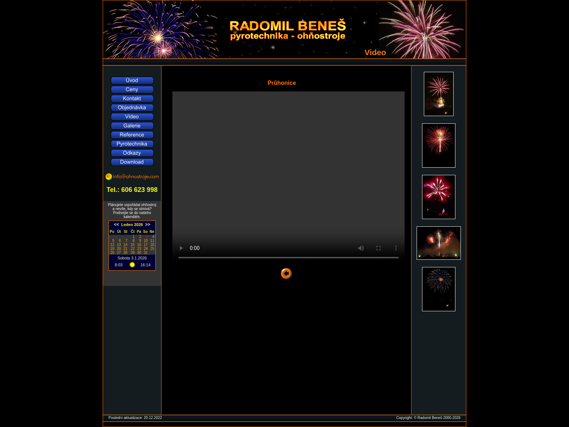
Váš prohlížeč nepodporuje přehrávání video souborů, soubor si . (288, 178)
